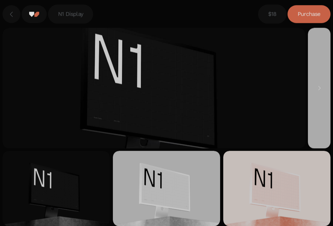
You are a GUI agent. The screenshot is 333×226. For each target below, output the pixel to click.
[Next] (319, 89)
